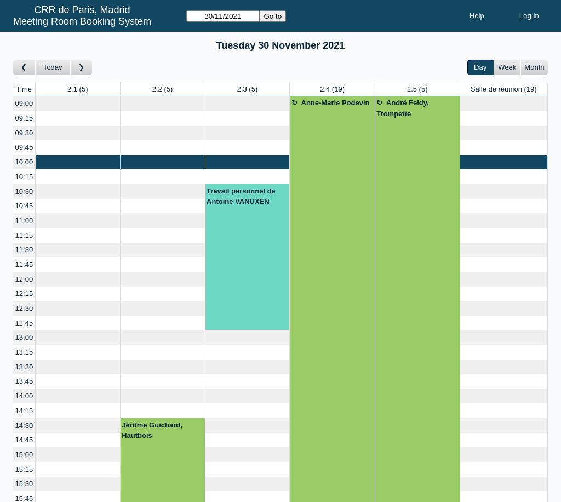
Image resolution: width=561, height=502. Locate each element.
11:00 (24, 220)
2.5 (417, 89)
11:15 (24, 235)
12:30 (24, 308)
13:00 (24, 337)
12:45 (24, 323)
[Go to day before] (24, 68)
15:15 (24, 469)
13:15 (24, 352)
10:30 (24, 191)
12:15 (24, 293)
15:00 (24, 454)
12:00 (24, 279)
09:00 (24, 103)
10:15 (24, 177)
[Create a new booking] (78, 103)
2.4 (332, 89)
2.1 (77, 89)
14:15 (24, 411)
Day (480, 67)
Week (507, 67)
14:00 (24, 396)
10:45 (24, 206)
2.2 (162, 89)
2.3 (247, 89)
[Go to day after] (82, 68)
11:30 (24, 250)
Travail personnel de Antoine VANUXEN (241, 196)
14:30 (24, 425)
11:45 (24, 264)
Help (477, 16)
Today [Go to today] (52, 67)
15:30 (24, 484)
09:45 (24, 147)
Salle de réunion (504, 89)
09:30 (24, 133)
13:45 (24, 381)
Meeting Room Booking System (82, 21)
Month (534, 67)
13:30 (24, 367)
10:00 (24, 162)
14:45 (24, 440)
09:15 (24, 118)
